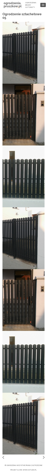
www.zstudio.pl (30, 470)
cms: (20, 470)
